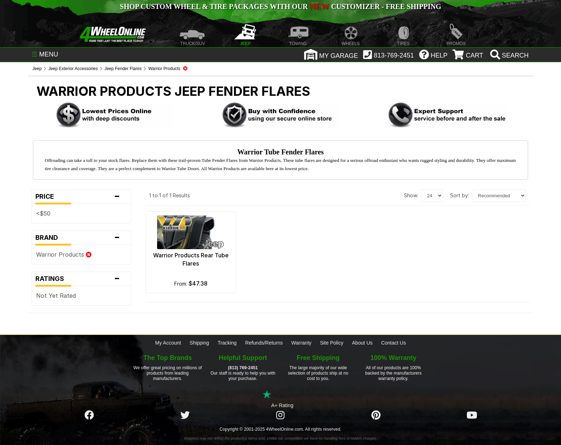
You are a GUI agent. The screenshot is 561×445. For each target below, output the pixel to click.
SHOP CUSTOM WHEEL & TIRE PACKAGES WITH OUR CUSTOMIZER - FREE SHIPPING (280, 6)
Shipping (199, 343)
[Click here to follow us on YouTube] (472, 415)
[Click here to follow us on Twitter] (185, 415)
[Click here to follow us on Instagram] (280, 415)
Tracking (227, 343)
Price (81, 196)
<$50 (43, 213)
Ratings (81, 279)
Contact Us (393, 343)
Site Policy (331, 343)
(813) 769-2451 (243, 367)
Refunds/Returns (264, 343)
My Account (168, 343)
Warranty (301, 343)
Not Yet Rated (56, 295)
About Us (362, 343)
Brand (81, 238)
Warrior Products (64, 254)
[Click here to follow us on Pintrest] (376, 415)
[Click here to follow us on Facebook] (89, 415)
